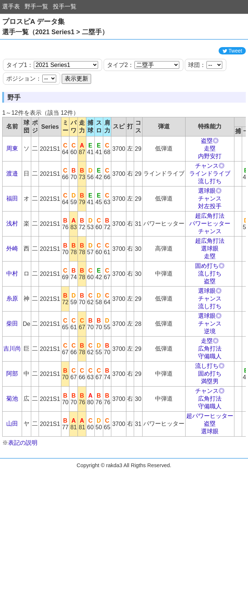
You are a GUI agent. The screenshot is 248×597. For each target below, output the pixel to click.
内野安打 (210, 178)
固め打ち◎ (209, 288)
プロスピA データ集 (33, 21)
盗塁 (210, 303)
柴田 (12, 345)
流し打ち (210, 203)
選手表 (11, 6)
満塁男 (210, 403)
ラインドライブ (209, 195)
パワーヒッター (209, 245)
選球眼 (210, 270)
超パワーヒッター (209, 438)
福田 (12, 220)
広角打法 (210, 370)
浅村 (12, 245)
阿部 (12, 395)
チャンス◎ (209, 188)
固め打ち (210, 395)
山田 (12, 446)
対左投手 (210, 228)
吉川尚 (12, 370)
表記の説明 (22, 465)
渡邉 (12, 195)
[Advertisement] (124, 54)
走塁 (210, 170)
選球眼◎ (210, 213)
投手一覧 (64, 6)
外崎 (12, 270)
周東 (12, 170)
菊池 (12, 420)
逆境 (210, 353)
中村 (12, 295)
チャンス (210, 220)
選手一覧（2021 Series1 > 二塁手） (55, 32)
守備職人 (210, 378)
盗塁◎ (210, 163)
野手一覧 (36, 6)
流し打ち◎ (209, 388)
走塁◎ (210, 363)
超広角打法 (209, 238)
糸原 (12, 320)
